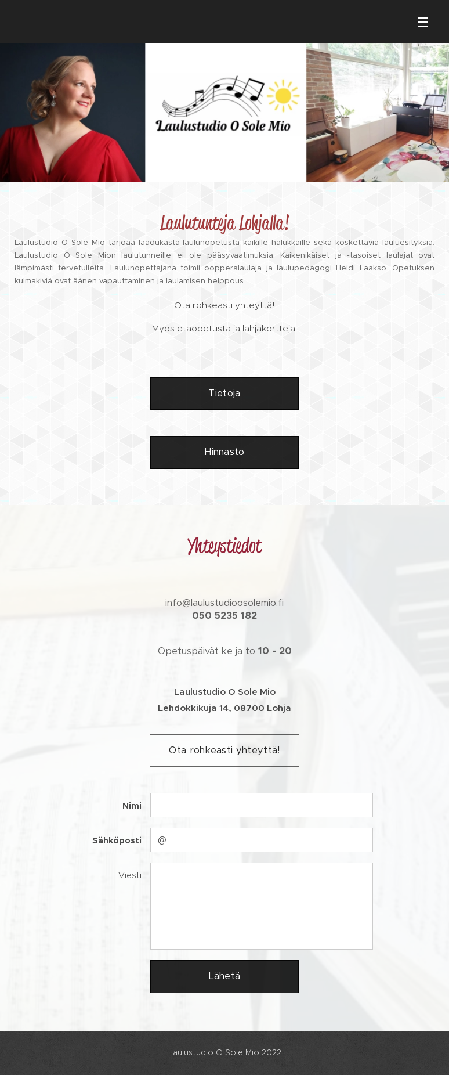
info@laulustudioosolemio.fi (224, 603)
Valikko (423, 22)
